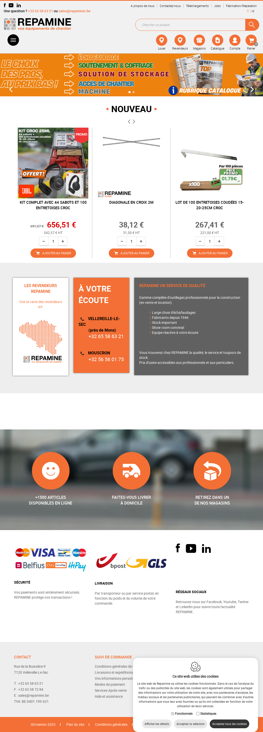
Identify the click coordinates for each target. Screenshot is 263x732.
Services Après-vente (111, 690)
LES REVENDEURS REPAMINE (40, 288)
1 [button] (130, 92)
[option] (131, 74)
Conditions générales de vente (118, 666)
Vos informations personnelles (118, 678)
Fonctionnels (183, 708)
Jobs (217, 6)
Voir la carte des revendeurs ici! (40, 304)
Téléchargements (197, 6)
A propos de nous (142, 6)
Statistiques (208, 708)
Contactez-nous (170, 6)
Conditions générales (111, 724)
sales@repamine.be (74, 11)
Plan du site (75, 724)
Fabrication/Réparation (241, 6)
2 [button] (134, 92)
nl (253, 11)
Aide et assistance (109, 696)
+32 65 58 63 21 (40, 11)
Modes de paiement (110, 684)
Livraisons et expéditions (114, 672)
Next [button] (251, 89)
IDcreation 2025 (43, 724)
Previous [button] (12, 89)
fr (248, 11)
